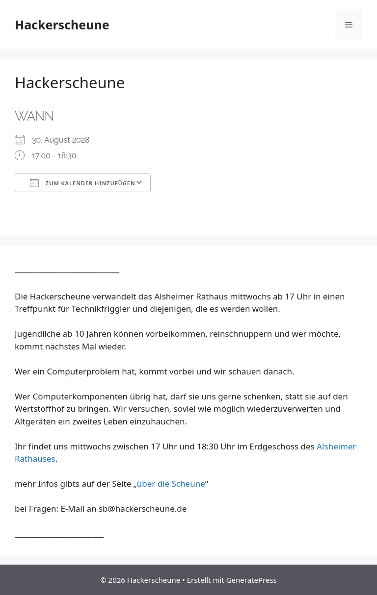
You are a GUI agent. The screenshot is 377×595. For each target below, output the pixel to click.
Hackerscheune (62, 24)
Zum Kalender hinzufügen (82, 182)
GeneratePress (251, 580)
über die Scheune (171, 483)
